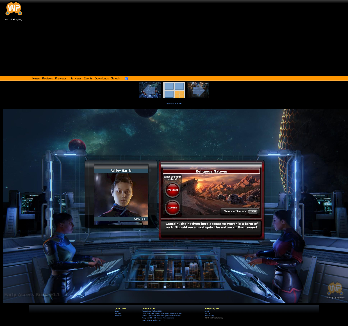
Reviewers (118, 315)
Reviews (47, 78)
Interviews (75, 78)
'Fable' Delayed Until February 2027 (154, 320)
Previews (61, 78)
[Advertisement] (174, 49)
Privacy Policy (209, 315)
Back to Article (174, 103)
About (207, 311)
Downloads (102, 78)
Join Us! (207, 313)
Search (115, 78)
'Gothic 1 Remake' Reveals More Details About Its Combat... (162, 313)
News (117, 311)
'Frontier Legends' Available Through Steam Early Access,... (162, 315)
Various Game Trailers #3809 (152, 311)
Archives (118, 313)
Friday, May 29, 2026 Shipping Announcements (158, 318)
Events (88, 78)
